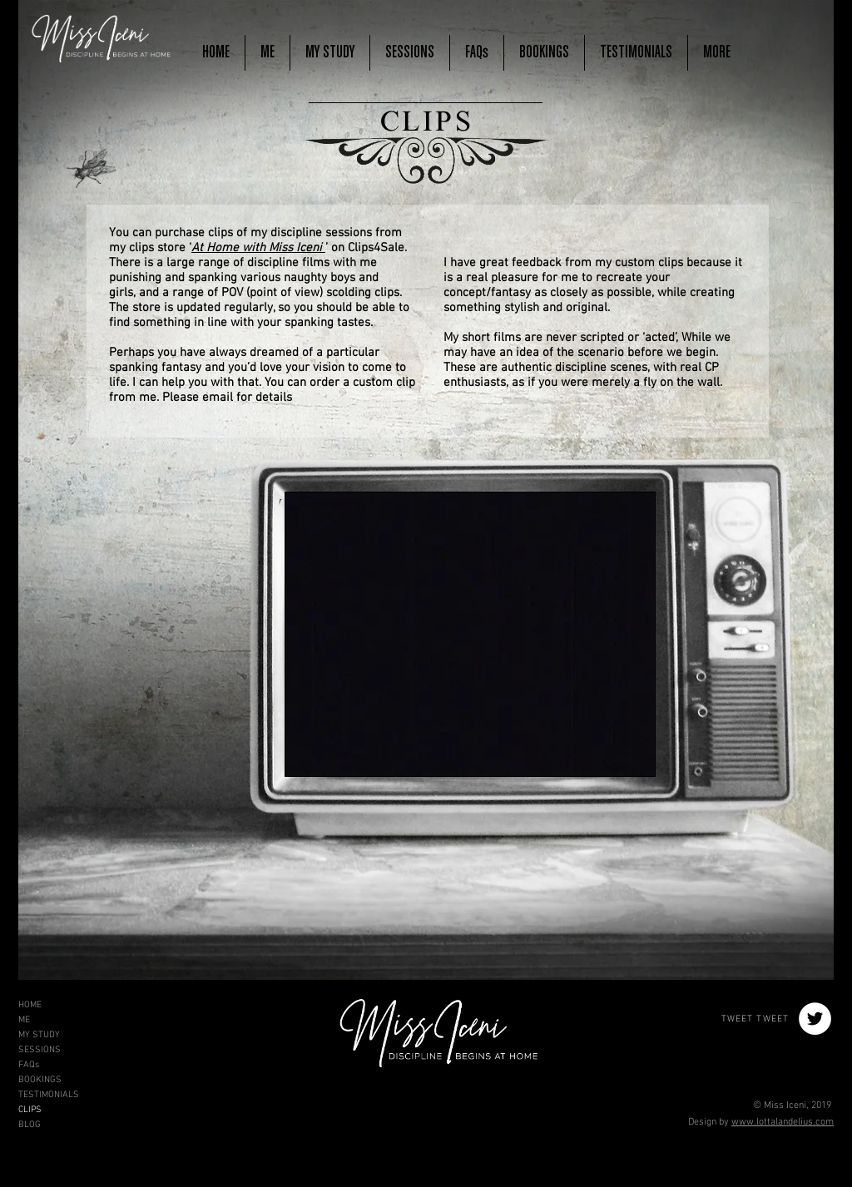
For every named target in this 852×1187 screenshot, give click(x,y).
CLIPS (30, 1110)
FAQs (28, 1065)
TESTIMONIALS (48, 1095)
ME (24, 1020)
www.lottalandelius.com (782, 1122)
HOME (30, 1005)
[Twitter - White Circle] (815, 1018)
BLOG (29, 1125)
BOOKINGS (40, 1080)
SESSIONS (39, 1050)
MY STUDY (39, 1035)
